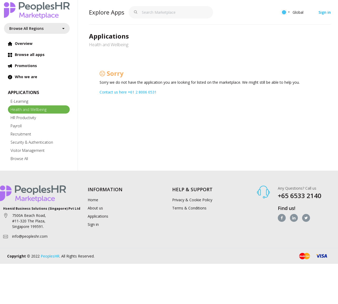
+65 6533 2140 (299, 195)
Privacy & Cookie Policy (192, 199)
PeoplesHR (50, 256)
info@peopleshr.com (30, 236)
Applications (98, 216)
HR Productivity (23, 117)
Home (93, 199)
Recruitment (21, 134)
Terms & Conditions (189, 208)
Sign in (324, 12)
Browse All (19, 158)
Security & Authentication (32, 142)
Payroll (16, 125)
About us (95, 208)
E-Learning (19, 101)
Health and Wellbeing (28, 109)
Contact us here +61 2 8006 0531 (128, 92)
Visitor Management (28, 150)
